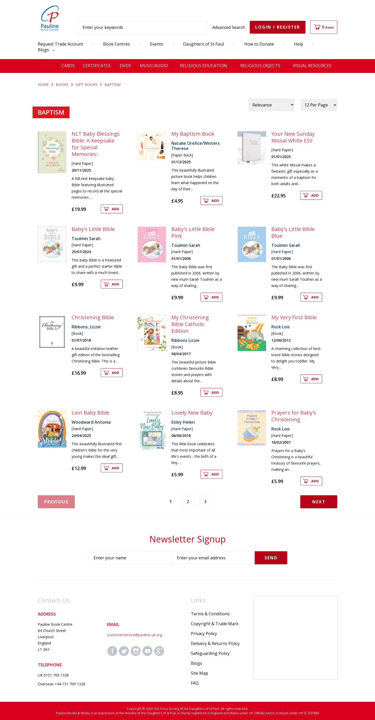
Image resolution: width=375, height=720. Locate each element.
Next (319, 502)
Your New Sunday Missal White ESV (293, 137)
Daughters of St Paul (203, 44)
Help (298, 44)
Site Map (199, 673)
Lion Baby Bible (90, 412)
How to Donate (259, 44)
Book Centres (116, 44)
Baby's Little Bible (93, 229)
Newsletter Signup (187, 539)
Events (156, 44)
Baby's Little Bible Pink (193, 232)
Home (43, 84)
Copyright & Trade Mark (215, 624)
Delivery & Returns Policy (215, 643)
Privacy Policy (204, 633)
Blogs (45, 50)
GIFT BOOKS (86, 84)
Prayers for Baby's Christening (293, 416)
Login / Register (277, 27)
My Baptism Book (192, 133)
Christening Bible (93, 317)
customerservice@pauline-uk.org (134, 634)
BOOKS (62, 84)
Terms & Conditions (210, 614)
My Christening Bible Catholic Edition (190, 324)
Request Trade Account (60, 44)
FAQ (195, 683)
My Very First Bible (294, 317)
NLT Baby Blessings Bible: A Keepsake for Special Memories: (96, 144)
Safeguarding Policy (210, 653)
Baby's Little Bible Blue (293, 232)
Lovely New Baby (192, 412)
